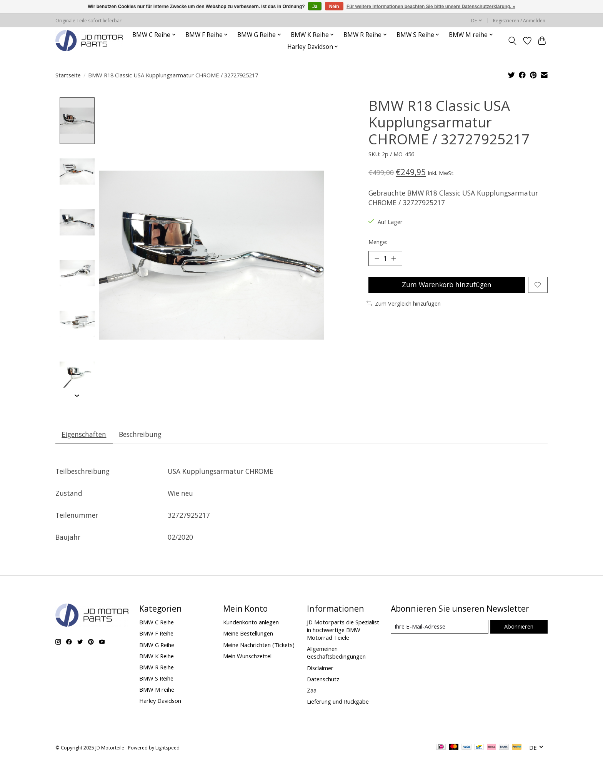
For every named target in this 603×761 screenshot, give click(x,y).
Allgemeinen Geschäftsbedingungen (336, 653)
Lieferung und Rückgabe (338, 702)
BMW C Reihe (156, 622)
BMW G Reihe (156, 645)
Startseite (68, 75)
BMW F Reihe (156, 633)
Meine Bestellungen (248, 633)
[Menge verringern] (376, 258)
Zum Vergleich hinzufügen (403, 303)
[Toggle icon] (512, 41)
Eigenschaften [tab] (84, 434)
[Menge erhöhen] (393, 258)
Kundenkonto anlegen (251, 622)
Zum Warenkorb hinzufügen (446, 284)
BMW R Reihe (156, 667)
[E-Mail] (439, 627)
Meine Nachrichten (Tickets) (259, 645)
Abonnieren (518, 626)
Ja (314, 6)
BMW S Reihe (156, 678)
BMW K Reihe (156, 656)
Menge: (377, 242)
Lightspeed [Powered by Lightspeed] (167, 747)
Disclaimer (320, 668)
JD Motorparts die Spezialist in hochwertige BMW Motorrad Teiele (343, 630)
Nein (334, 6)
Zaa (311, 690)
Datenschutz (323, 679)
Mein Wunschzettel (247, 656)
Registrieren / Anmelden (519, 20)
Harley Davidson (160, 701)
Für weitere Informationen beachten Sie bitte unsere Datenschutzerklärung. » (430, 6)
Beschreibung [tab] (140, 434)
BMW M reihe (156, 690)
